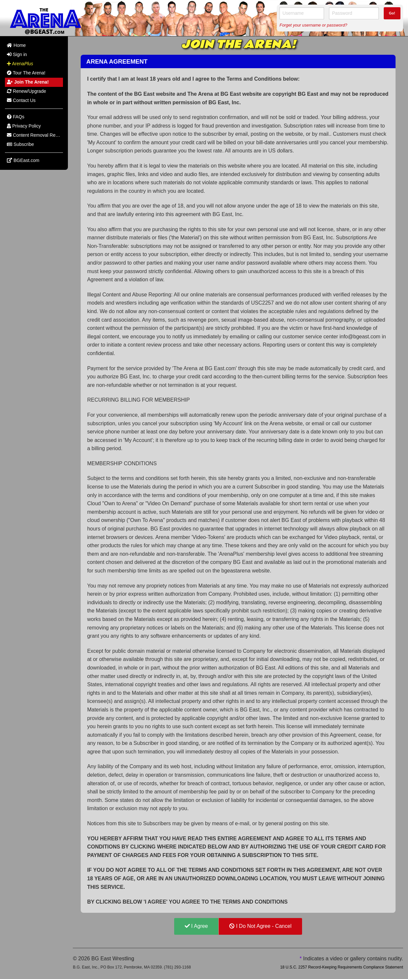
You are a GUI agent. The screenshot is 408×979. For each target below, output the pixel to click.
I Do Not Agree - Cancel (260, 926)
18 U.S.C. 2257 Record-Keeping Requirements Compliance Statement (341, 967)
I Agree (196, 926)
